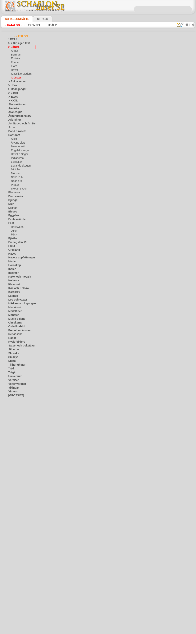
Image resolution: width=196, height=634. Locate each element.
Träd (10, 368)
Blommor (13, 192)
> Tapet (12, 97)
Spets (11, 361)
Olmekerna (14, 322)
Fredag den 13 (15, 242)
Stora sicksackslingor (86, 315)
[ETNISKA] (16, 414)
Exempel (31, 25)
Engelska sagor (19, 150)
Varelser (12, 380)
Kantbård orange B (84, 78)
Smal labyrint (81, 464)
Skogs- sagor (17, 188)
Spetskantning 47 (84, 167)
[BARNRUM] (18, 407)
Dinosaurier (14, 196)
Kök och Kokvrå (16, 288)
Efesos (11, 211)
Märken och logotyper (20, 303)
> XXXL (12, 100)
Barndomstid (18, 146)
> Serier (12, 93)
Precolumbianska (17, 330)
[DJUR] (15, 411)
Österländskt (15, 326)
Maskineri (13, 307)
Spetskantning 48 (84, 197)
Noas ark (16, 181)
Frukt (11, 246)
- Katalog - (12, 25)
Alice (13, 139)
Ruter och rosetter (84, 375)
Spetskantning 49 (84, 108)
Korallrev (13, 292)
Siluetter (12, 349)
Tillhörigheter (15, 365)
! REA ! (12, 39)
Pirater (14, 185)
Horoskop (13, 265)
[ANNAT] (15, 399)
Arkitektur (13, 120)
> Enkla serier (15, 81)
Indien (11, 269)
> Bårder (12, 47)
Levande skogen (19, 165)
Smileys (12, 357)
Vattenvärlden (16, 384)
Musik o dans (15, 319)
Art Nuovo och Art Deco (21, 123)
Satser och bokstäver (19, 345)
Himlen (12, 261)
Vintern (12, 391)
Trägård (12, 372)
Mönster (16, 77)
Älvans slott (17, 143)
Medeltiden (14, 311)
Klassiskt (13, 284)
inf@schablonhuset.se (106, 581)
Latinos (12, 296)
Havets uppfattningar (19, 257)
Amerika (12, 108)
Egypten (12, 215)
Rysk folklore (15, 342)
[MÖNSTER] (17, 422)
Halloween (16, 227)
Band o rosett (15, 131)
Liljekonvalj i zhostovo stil (89, 226)
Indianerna (17, 158)
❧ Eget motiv (15, 430)
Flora (14, 66)
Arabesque (14, 112)
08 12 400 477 (104, 574)
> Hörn (11, 85)
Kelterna (12, 280)
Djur (10, 204)
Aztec (11, 127)
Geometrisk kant (83, 345)
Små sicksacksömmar (86, 286)
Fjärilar (12, 238)
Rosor (11, 338)
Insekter (12, 273)
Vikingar (12, 388)
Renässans (14, 334)
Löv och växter (16, 299)
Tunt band (80, 256)
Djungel (12, 200)
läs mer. (122, 631)
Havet (14, 70)
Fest (10, 223)
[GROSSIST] (14, 395)
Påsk (13, 234)
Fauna (14, 62)
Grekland (13, 250)
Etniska (15, 58)
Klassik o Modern (20, 74)
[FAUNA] (16, 418)
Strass (37, 19)
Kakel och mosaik (17, 277)
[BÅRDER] (16, 403)
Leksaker (15, 162)
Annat (14, 51)
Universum (14, 376)
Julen (13, 231)
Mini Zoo (15, 169)
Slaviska (12, 353)
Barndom (13, 135)
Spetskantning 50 (84, 137)
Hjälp (47, 25)
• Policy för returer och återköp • (97, 619)
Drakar (12, 208)
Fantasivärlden (16, 219)
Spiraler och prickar (85, 434)
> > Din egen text (16, 43)
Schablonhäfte (14, 19)
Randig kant (80, 404)
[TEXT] (14, 426)
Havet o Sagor (18, 154)
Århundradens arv (18, 116)
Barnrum (15, 54)
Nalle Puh (16, 177)
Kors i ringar (80, 493)
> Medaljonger (15, 89)
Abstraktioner (15, 104)
